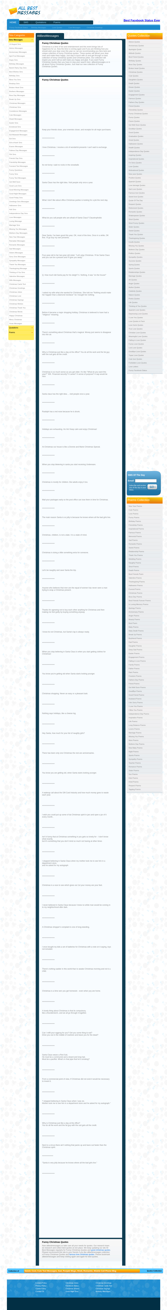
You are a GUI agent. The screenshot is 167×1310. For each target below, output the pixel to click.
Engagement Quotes (137, 95)
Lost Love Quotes (135, 348)
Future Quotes (134, 121)
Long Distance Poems (137, 725)
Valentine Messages (17, 276)
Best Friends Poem (136, 574)
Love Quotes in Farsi (137, 321)
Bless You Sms (15, 80)
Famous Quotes (135, 98)
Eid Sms (12, 139)
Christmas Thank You (17, 308)
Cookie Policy (41, 1289)
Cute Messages (15, 115)
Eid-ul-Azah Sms (15, 142)
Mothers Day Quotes (137, 249)
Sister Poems (134, 770)
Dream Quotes (134, 87)
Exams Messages (16, 146)
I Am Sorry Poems (136, 702)
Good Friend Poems (136, 695)
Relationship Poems (136, 551)
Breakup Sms (14, 83)
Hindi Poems (134, 782)
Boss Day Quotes (135, 64)
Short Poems (134, 567)
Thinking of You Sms (17, 272)
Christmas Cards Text (17, 284)
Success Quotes (135, 261)
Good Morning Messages (19, 190)
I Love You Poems (136, 706)
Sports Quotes (134, 268)
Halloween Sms (15, 205)
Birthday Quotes (135, 61)
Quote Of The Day (136, 200)
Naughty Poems (135, 563)
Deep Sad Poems (135, 650)
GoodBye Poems (135, 691)
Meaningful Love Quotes (138, 336)
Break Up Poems (135, 634)
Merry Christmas (15, 319)
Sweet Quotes (134, 231)
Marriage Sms (14, 225)
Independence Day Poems (139, 714)
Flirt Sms (12, 154)
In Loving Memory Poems (138, 604)
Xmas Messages (15, 323)
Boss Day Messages (17, 95)
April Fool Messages (17, 56)
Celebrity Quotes (135, 291)
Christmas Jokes (15, 292)
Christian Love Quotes (137, 333)
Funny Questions (15, 170)
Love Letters (133, 367)
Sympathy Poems (135, 759)
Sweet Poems (134, 548)
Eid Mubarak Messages (18, 135)
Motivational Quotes (136, 170)
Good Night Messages (17, 194)
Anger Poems (134, 616)
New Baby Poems (135, 748)
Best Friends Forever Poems (140, 601)
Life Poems (133, 721)
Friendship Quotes (136, 110)
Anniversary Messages (18, 52)
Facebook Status (72, 1286)
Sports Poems (134, 755)
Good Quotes (134, 132)
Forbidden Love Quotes (138, 363)
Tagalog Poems (135, 789)
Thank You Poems (136, 555)
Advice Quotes (134, 42)
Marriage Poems (135, 733)
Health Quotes (134, 148)
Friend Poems (134, 684)
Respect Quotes (135, 204)
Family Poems (134, 665)
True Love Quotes (136, 329)
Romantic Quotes (135, 212)
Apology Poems (135, 608)
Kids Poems (133, 778)
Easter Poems (134, 653)
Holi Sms (12, 209)
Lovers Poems (134, 729)
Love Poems (133, 514)
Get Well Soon (14, 182)
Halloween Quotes (136, 144)
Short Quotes (134, 219)
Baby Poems (134, 627)
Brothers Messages (16, 91)
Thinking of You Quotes (138, 306)
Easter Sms (13, 123)
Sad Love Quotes (135, 189)
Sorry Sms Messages (17, 257)
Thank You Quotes (136, 234)
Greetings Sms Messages (19, 201)
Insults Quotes (134, 242)
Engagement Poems (136, 657)
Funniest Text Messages (18, 166)
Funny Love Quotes (136, 344)
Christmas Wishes (16, 304)
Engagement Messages (18, 131)
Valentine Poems (135, 578)
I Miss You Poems (135, 710)
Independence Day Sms (18, 213)
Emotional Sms (15, 127)
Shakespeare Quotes (137, 215)
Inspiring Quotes (135, 155)
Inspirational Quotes (136, 159)
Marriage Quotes (135, 276)
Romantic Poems (135, 544)
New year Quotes (135, 174)
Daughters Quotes (136, 80)
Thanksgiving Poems (137, 582)
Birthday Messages (16, 64)
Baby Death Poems (136, 631)
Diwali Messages (15, 119)
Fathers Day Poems (136, 680)
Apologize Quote (135, 49)
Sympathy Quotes (135, 257)
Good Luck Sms (15, 186)
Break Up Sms (14, 99)
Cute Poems (133, 510)
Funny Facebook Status (19, 27)
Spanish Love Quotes (137, 310)
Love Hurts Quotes (136, 325)
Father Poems (134, 668)
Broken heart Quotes (137, 68)
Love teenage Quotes (137, 185)
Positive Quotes (135, 178)
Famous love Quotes (137, 193)
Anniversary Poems (136, 612)
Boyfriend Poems (135, 638)
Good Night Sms (72, 1291)
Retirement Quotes (136, 208)
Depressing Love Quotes (138, 314)
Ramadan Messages (17, 241)
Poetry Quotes (134, 299)
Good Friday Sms (16, 198)
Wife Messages (15, 280)
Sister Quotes (134, 227)
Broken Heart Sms (16, 87)
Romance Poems (135, 767)
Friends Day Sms (16, 158)
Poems (12, 332)
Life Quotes (133, 302)
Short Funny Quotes (136, 223)
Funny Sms (13, 174)
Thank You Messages (17, 264)
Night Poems (134, 752)
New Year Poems (135, 506)
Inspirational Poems (136, 529)
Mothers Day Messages (18, 233)
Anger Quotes (134, 283)
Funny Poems (134, 517)
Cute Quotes (134, 76)
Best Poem (133, 623)
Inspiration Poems (136, 718)
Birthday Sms (14, 76)
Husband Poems (135, 699)
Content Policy (41, 1283)
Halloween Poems (136, 585)
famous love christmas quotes (81, 1254)
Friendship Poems (136, 525)
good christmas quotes (100, 1250)
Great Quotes (134, 140)
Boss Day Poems (135, 597)
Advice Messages (16, 48)
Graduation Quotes (136, 136)
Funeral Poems (135, 589)
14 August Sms (15, 44)
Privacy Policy (41, 1286)
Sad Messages (15, 249)
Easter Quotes (134, 91)
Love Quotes (134, 166)
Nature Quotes (134, 295)
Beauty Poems (134, 619)
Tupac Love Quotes (136, 355)
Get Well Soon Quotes (137, 125)
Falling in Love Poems (137, 661)
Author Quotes (134, 287)
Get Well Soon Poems (137, 687)
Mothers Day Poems (136, 744)
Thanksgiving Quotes (137, 238)
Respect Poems (135, 786)
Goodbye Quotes (135, 129)
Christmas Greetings (17, 288)
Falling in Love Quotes (137, 340)
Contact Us (40, 1291)
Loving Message (15, 221)
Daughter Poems (135, 646)
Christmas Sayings (16, 300)
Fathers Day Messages (18, 150)
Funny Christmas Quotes (138, 114)
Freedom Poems (135, 676)
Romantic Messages (17, 245)
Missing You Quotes (136, 246)
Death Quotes (134, 83)
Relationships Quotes (137, 272)
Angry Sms (13, 60)
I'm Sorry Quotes (135, 163)
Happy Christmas (16, 316)
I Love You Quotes (136, 317)
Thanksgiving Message (18, 268)
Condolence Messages (18, 111)
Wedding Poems (135, 559)
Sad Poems (133, 540)
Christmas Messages (17, 103)
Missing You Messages (18, 229)
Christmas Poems (135, 593)
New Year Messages (17, 237)
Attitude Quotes (135, 53)
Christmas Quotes (136, 72)
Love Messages (15, 217)
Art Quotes (133, 280)
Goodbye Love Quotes (137, 351)
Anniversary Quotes (136, 46)
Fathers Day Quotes (136, 102)
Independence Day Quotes (139, 151)
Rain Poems (133, 672)
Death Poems (134, 570)
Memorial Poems (135, 536)
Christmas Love (15, 296)
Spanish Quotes (135, 182)
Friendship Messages (17, 162)
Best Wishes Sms (16, 72)
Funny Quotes (134, 117)
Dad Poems (133, 642)
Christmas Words (16, 312)
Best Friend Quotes (136, 57)
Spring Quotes (134, 265)
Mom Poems (134, 740)
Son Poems (133, 774)
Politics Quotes (134, 253)
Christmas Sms (15, 107)
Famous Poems (135, 533)
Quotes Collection (154, 1271)
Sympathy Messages (17, 260)
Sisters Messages (16, 253)
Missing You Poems (136, 736)
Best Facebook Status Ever (142, 20)
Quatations (13, 328)
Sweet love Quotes (136, 197)
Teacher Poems (135, 763)
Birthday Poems (135, 521)
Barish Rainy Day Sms (18, 68)
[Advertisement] (68, 104)
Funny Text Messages (17, 178)
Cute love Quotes (135, 359)
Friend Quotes (134, 106)
